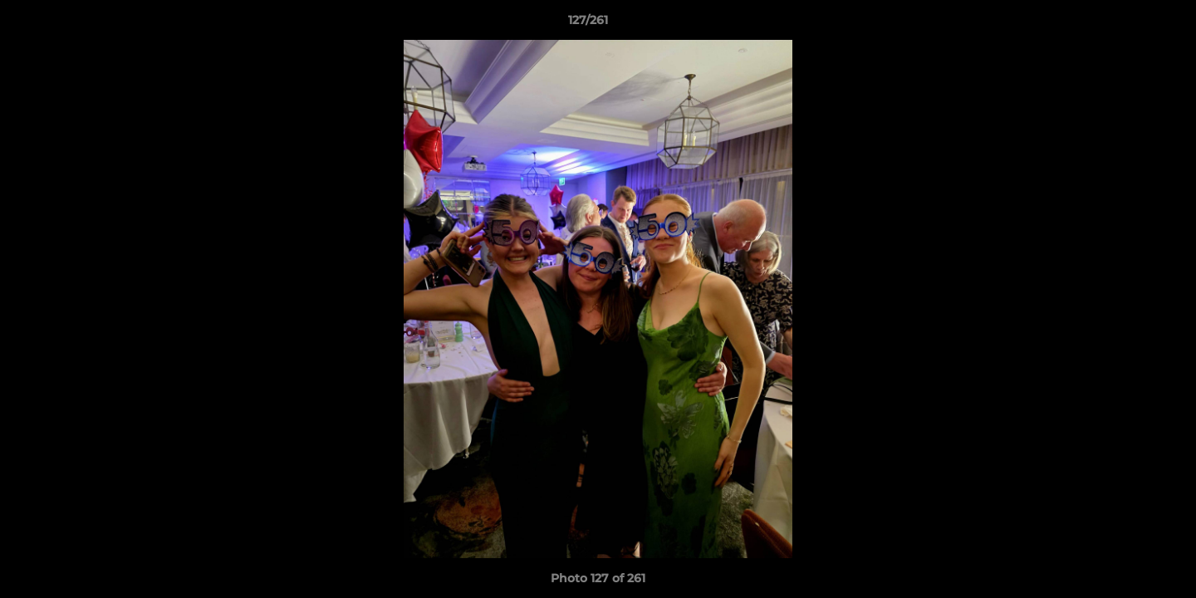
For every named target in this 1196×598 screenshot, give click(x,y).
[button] (1126, 24)
